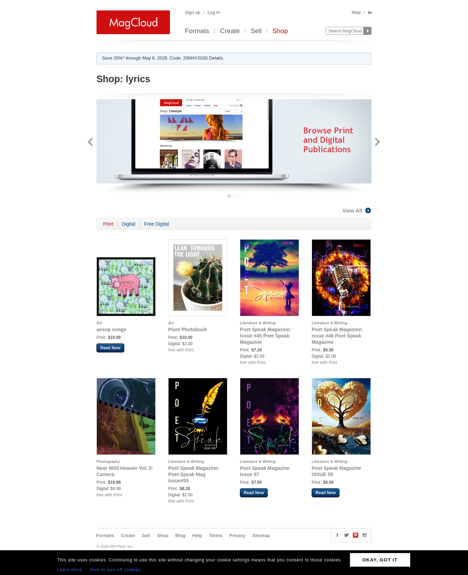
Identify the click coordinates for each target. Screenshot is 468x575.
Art (99, 323)
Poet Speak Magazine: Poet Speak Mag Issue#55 (193, 474)
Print (108, 224)
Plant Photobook (187, 329)
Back (90, 142)
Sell (256, 31)
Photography (108, 461)
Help (356, 12)
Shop (280, 31)
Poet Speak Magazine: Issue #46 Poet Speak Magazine (337, 336)
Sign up (192, 12)
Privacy (237, 535)
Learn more (69, 569)
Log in (214, 12)
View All (357, 210)
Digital (128, 224)
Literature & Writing (257, 323)
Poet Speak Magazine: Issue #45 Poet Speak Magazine (265, 336)
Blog (180, 535)
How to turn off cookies (116, 569)
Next (377, 142)
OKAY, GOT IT (380, 559)
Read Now (110, 347)
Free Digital (156, 224)
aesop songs (111, 329)
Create (230, 31)
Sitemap (261, 535)
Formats (197, 31)
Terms (215, 535)
